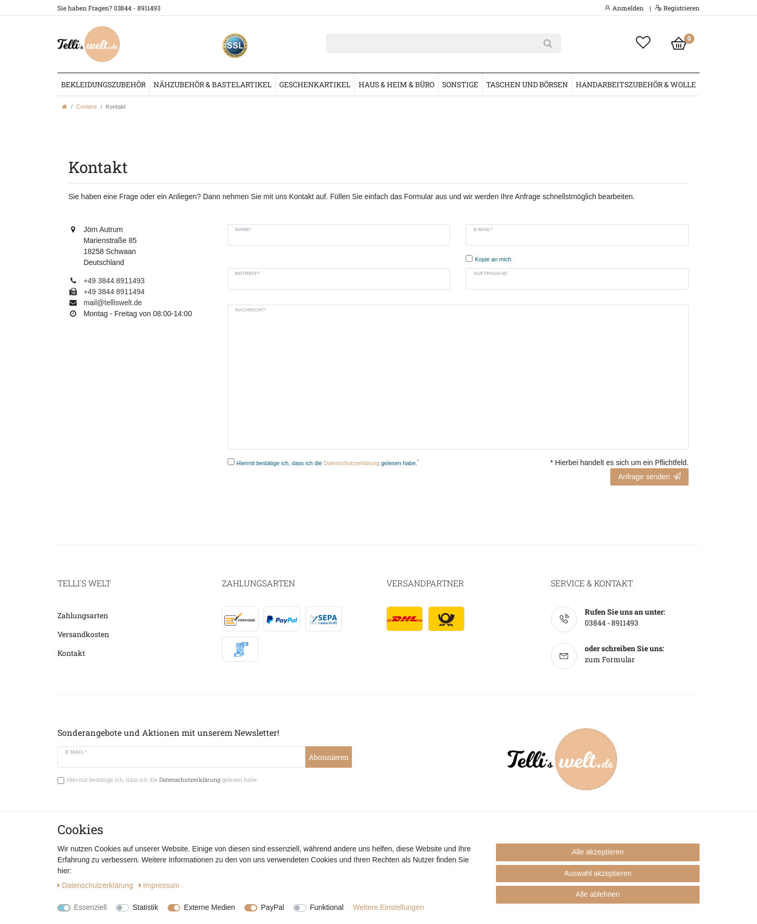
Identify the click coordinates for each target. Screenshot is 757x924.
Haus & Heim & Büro (396, 84)
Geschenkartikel (314, 84)
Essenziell (90, 907)
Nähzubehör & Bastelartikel (212, 84)
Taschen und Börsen (527, 84)
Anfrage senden (649, 476)
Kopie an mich (493, 259)
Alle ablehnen (598, 894)
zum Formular (610, 659)
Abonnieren (329, 757)
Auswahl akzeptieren (597, 873)
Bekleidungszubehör (103, 84)
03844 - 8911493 (611, 623)
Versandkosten (83, 634)
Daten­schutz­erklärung (96, 885)
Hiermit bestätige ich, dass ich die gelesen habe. (327, 462)
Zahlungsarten (82, 615)
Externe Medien (209, 907)
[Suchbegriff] (430, 43)
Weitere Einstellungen (388, 907)
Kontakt (71, 653)
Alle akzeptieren (598, 852)
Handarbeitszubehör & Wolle (636, 84)
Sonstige (460, 84)
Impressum (159, 885)
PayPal (272, 907)
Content (86, 106)
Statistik (145, 907)
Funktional (327, 907)
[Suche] (548, 43)
